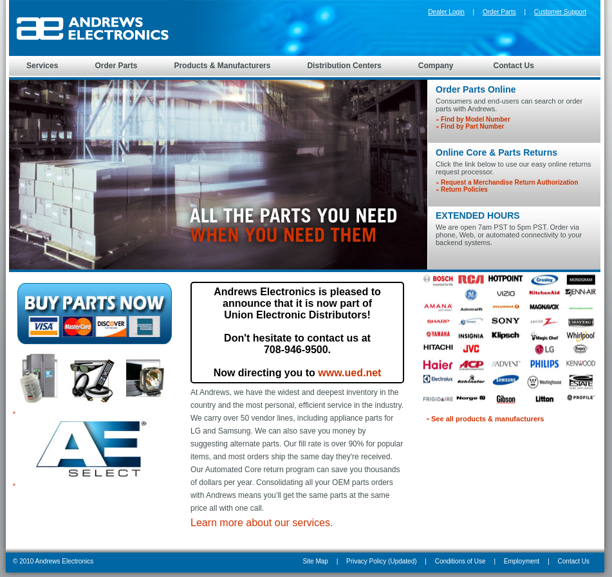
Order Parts (499, 11)
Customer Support (560, 11)
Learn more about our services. (261, 522)
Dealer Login (446, 11)
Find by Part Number (472, 126)
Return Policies (464, 189)
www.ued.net (349, 372)
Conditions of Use (460, 561)
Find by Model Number (475, 119)
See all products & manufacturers (487, 419)
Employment (522, 561)
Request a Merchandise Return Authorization (510, 182)
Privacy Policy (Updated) (381, 561)
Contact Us (573, 561)
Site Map (315, 561)
